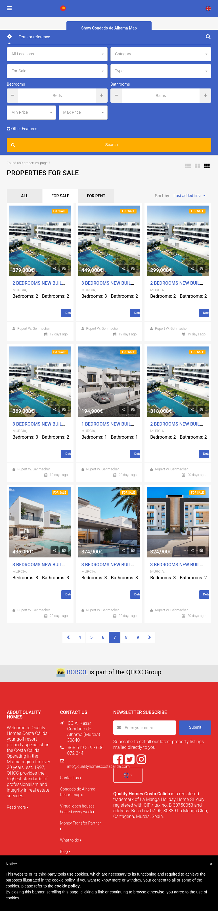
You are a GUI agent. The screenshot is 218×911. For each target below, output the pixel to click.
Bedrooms (16, 84)
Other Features (22, 128)
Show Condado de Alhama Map (109, 28)
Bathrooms (120, 84)
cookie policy (67, 886)
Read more (17, 807)
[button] (127, 775)
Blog (65, 851)
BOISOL (77, 672)
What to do (70, 840)
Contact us (70, 777)
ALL (24, 196)
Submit (195, 727)
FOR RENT (96, 196)
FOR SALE (60, 196)
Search (64, 145)
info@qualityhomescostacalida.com (98, 766)
